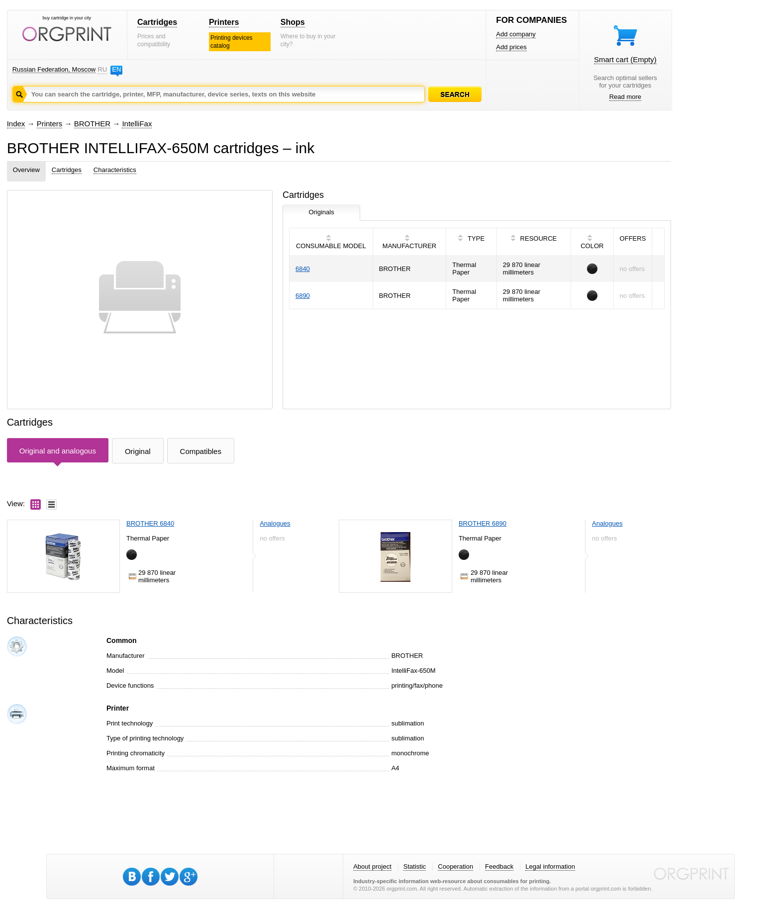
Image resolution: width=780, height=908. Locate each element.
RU (102, 69)
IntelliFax (137, 123)
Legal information (550, 866)
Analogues (275, 523)
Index (16, 123)
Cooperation (455, 866)
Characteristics (115, 170)
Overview (26, 170)
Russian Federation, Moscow (54, 69)
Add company (516, 34)
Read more (625, 96)
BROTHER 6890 (482, 523)
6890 (302, 295)
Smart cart (625, 59)
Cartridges (157, 22)
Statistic (414, 866)
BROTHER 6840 (150, 523)
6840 (302, 268)
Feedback (499, 866)
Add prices (511, 47)
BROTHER (92, 123)
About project (372, 866)
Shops (293, 22)
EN (116, 69)
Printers (224, 22)
